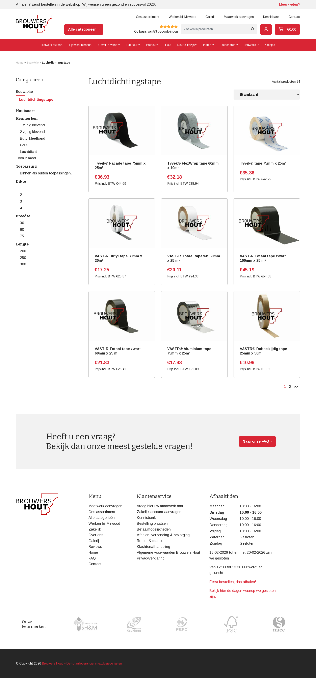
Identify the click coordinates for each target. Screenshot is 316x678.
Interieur (151, 44)
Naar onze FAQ (256, 441)
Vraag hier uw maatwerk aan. (160, 506)
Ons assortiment (147, 17)
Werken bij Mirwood (182, 17)
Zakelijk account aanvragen (159, 512)
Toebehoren (227, 44)
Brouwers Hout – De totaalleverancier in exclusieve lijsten (82, 663)
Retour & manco (150, 541)
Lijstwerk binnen (79, 44)
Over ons (95, 535)
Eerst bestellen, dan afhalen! (232, 582)
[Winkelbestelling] (267, 95)
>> (296, 387)
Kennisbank (271, 17)
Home (19, 62)
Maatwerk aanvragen (239, 17)
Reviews (95, 547)
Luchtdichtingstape (36, 100)
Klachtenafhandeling (153, 547)
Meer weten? (289, 4)
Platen (207, 44)
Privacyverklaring (150, 558)
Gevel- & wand (107, 44)
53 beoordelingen (165, 31)
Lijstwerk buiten (51, 44)
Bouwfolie (250, 44)
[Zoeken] (214, 29)
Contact (294, 17)
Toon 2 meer (26, 158)
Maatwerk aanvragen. (105, 506)
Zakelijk (94, 529)
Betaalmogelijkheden (154, 529)
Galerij (210, 17)
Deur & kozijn (186, 44)
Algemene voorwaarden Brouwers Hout (168, 552)
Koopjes (270, 44)
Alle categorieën (82, 29)
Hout (168, 44)
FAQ (92, 558)
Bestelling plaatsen (152, 523)
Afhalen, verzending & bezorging (163, 535)
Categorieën (30, 79)
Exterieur (131, 44)
